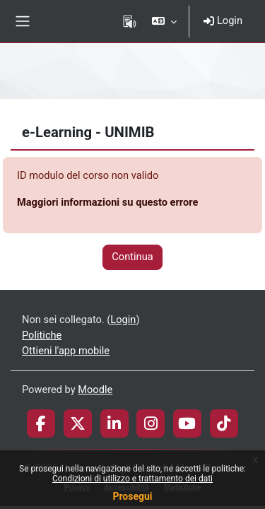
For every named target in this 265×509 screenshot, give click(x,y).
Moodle (95, 389)
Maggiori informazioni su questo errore (107, 202)
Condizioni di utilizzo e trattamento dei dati (132, 479)
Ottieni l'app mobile (66, 350)
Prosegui (132, 496)
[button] (164, 21)
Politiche (41, 335)
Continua (132, 256)
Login (223, 20)
